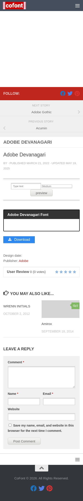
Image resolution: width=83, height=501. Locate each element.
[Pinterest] (77, 93)
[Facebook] (63, 93)
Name (13, 393)
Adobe (23, 261)
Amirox (47, 324)
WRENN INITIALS (16, 306)
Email (48, 393)
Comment (16, 362)
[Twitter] (70, 93)
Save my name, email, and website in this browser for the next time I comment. (41, 428)
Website (13, 409)
